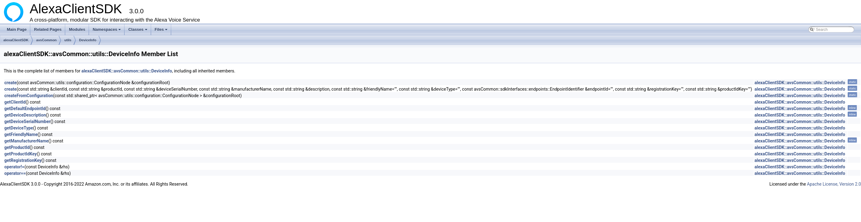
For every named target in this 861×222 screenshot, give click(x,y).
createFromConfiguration (28, 95)
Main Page (17, 29)
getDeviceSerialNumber (27, 121)
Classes (138, 31)
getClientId (15, 102)
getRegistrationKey (22, 160)
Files (162, 31)
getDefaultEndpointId (24, 108)
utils (67, 40)
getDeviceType (18, 127)
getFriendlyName (21, 134)
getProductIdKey (20, 153)
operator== (15, 173)
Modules (77, 29)
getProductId (17, 147)
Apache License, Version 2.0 (834, 184)
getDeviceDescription (25, 115)
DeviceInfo (87, 40)
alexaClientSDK (15, 40)
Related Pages (47, 29)
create (10, 82)
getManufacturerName (26, 140)
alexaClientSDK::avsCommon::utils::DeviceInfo (126, 70)
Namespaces (107, 31)
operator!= (14, 166)
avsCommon (46, 40)
